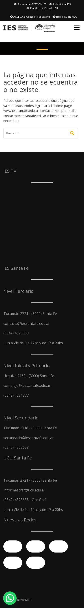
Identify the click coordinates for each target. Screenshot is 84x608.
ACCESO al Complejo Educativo (30, 16)
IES (29, 600)
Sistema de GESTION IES (30, 4)
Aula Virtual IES (60, 4)
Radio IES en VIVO (65, 16)
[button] (10, 598)
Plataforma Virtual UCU (42, 8)
